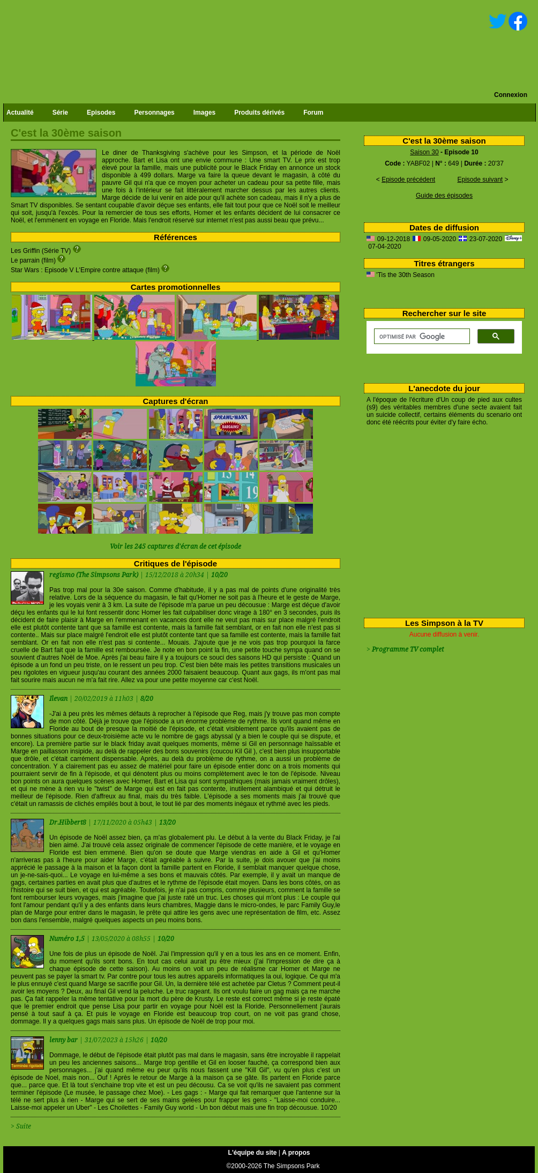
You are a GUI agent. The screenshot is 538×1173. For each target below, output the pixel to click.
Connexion (510, 95)
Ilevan (59, 699)
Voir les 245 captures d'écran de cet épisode (175, 546)
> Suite (21, 1126)
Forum (313, 112)
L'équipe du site (252, 1152)
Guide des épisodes (444, 195)
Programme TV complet (408, 649)
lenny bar (64, 1040)
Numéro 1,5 (67, 939)
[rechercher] (420, 336)
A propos (296, 1152)
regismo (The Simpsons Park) (93, 575)
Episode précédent (408, 179)
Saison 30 (424, 152)
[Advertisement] (440, 519)
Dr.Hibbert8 (68, 822)
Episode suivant (480, 179)
